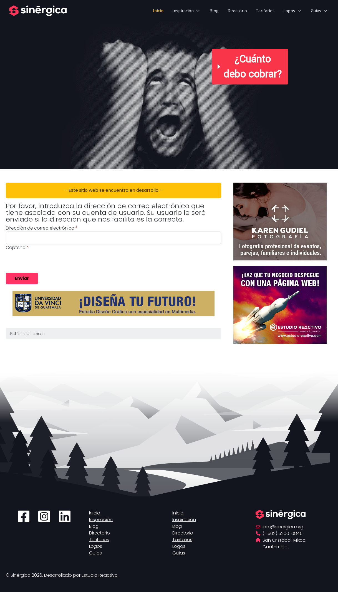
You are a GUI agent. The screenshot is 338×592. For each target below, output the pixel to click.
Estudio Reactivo (100, 575)
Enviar (22, 278)
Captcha (17, 247)
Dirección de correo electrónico (42, 228)
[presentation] (48, 262)
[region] (169, 84)
